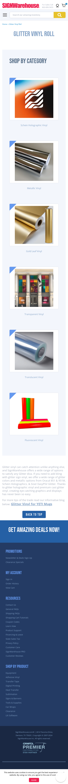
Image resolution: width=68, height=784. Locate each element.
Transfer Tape (12, 681)
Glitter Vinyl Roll (15, 24)
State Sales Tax (13, 639)
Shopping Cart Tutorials (17, 617)
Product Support (13, 630)
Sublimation (11, 694)
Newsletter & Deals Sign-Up (19, 558)
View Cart (10, 587)
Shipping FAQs (13, 613)
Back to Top (34, 515)
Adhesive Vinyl (13, 677)
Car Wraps (11, 707)
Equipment (11, 673)
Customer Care (13, 647)
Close (34, 780)
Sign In (9, 579)
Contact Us (11, 605)
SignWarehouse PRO (15, 651)
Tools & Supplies (14, 702)
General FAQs (12, 609)
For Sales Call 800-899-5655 (47, 5)
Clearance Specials (15, 562)
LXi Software (11, 715)
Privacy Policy (12, 643)
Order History (12, 583)
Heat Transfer (12, 690)
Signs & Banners (13, 698)
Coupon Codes (13, 622)
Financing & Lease (14, 634)
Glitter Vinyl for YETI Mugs (31, 504)
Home (4, 24)
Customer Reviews (14, 655)
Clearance (10, 711)
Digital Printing (13, 685)
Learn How (11, 626)
